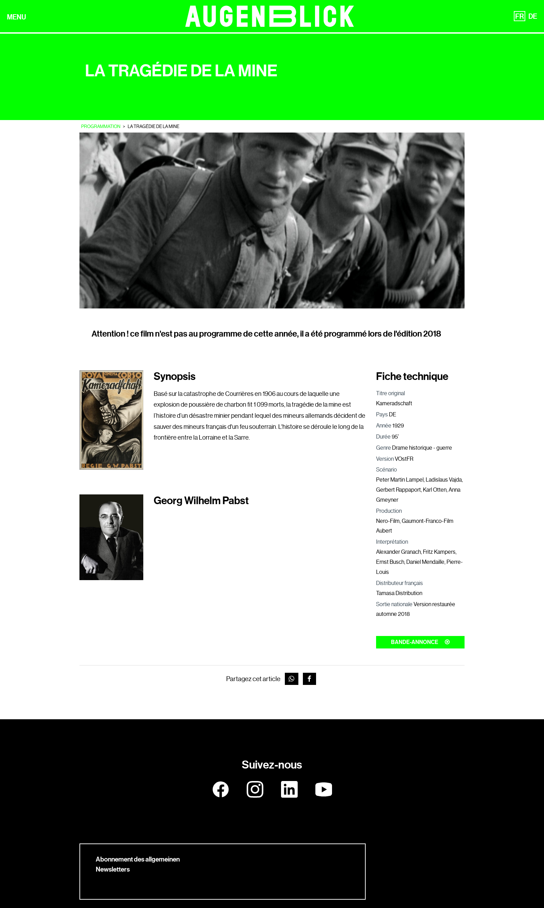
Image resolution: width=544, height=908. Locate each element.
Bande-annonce (420, 642)
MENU (16, 17)
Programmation (100, 126)
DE (532, 16)
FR (519, 16)
